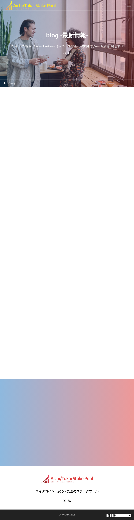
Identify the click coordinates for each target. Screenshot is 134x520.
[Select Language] (118, 515)
